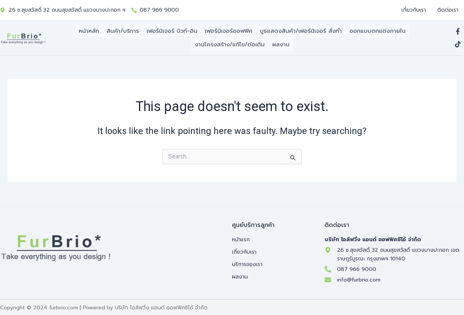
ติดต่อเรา (447, 10)
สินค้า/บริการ (123, 31)
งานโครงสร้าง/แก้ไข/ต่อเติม (230, 43)
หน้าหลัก (89, 31)
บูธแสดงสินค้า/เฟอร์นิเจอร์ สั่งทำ (301, 31)
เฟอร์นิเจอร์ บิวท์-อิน (172, 31)
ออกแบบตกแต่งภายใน (378, 31)
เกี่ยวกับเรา (413, 10)
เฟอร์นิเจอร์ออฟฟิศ (228, 31)
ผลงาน (281, 43)
